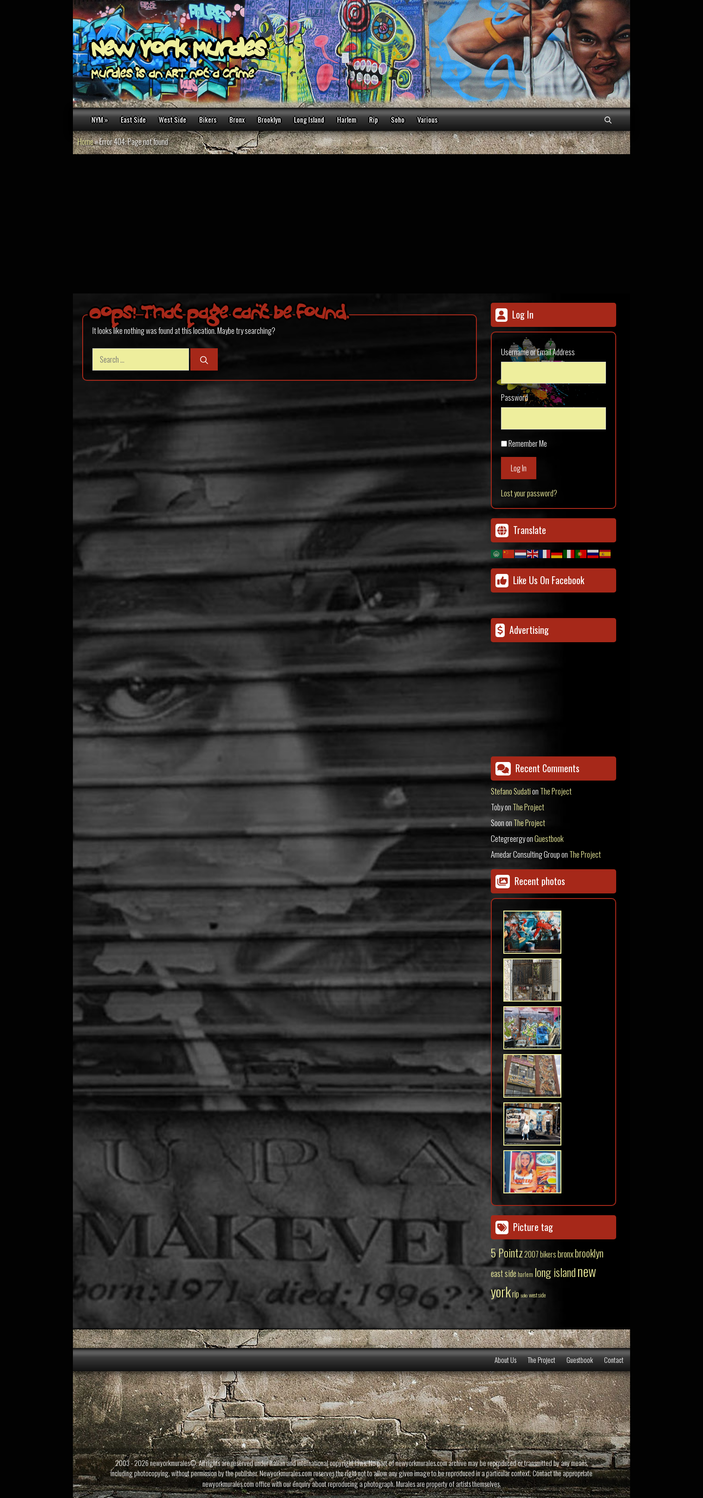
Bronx (237, 119)
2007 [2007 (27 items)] (531, 1254)
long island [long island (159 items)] (555, 1272)
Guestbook (549, 838)
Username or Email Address (538, 352)
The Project (556, 791)
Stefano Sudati (511, 791)
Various (427, 119)
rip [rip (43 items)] (515, 1293)
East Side (133, 119)
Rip (373, 119)
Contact (614, 1360)
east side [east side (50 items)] (503, 1272)
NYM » (99, 119)
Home (85, 141)
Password (514, 397)
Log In (519, 468)
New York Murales (178, 51)
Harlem (346, 119)
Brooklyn (269, 119)
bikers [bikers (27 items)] (548, 1254)
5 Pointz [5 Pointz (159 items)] (507, 1252)
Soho (397, 119)
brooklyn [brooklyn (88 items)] (589, 1252)
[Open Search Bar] (608, 119)
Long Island (309, 119)
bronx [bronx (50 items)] (565, 1253)
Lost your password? (529, 493)
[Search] (204, 359)
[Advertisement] (351, 224)
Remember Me (527, 443)
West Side (172, 119)
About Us (505, 1360)
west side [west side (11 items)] (537, 1295)
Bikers (207, 119)
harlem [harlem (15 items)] (525, 1274)
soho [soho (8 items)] (524, 1295)
